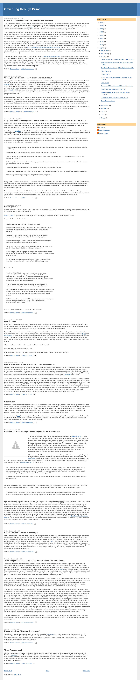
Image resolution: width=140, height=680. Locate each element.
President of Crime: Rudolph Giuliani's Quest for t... (117, 86)
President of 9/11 (76, 436)
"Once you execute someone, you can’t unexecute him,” (28, 78)
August (103, 108)
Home (47, 671)
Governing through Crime (22, 9)
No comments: (29, 68)
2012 (101, 32)
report (51, 541)
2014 (101, 25)
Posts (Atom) (17, 675)
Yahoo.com (50, 634)
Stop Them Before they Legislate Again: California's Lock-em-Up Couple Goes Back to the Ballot (45, 121)
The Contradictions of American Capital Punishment (43, 47)
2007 (101, 48)
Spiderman (31, 458)
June (103, 115)
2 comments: (29, 523)
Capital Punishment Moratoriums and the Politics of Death (28, 20)
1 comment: (28, 394)
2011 (101, 35)
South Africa (8, 335)
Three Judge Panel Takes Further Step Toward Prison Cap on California (34, 561)
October (104, 57)
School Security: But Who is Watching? (21, 533)
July (102, 111)
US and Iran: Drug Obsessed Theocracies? (22, 631)
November (104, 54)
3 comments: (29, 355)
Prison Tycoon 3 (11, 207)
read (18, 416)
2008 (101, 45)
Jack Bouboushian (103, 130)
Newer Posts (8, 671)
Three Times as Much (13, 650)
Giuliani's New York (26, 462)
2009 (101, 41)
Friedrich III (13, 90)
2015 (101, 22)
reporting (30, 27)
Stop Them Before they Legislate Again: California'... (117, 68)
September (105, 105)
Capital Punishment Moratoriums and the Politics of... (117, 59)
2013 (101, 29)
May (102, 118)
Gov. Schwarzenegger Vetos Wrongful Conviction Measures (29, 364)
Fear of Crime (10, 322)
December (104, 50)
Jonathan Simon (103, 133)
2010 (101, 38)
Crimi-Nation (9, 402)
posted (62, 569)
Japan (84, 334)
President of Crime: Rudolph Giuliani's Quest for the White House (32, 431)
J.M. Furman (102, 127)
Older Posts (86, 671)
